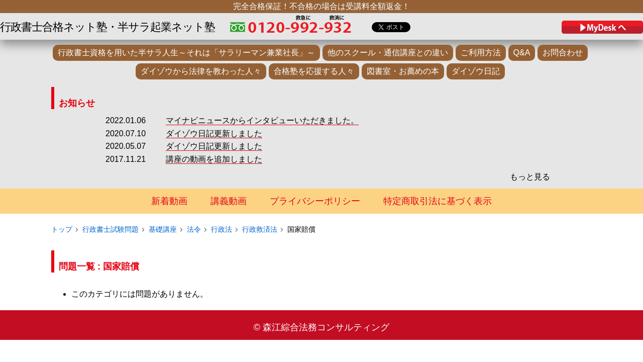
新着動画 (169, 201)
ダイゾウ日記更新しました (214, 133)
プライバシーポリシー (315, 201)
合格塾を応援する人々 (314, 71)
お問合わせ (563, 52)
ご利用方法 (481, 52)
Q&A (521, 52)
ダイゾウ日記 (476, 71)
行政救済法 (259, 229)
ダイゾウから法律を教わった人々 (201, 71)
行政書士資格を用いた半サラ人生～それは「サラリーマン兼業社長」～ (186, 52)
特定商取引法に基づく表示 (437, 201)
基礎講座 (163, 229)
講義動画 (228, 201)
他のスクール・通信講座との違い (388, 52)
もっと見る (530, 176)
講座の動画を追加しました (214, 159)
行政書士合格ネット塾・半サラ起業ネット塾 (107, 27)
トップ (61, 229)
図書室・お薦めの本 (403, 71)
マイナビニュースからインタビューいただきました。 (262, 120)
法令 (194, 229)
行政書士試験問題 (110, 229)
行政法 (221, 229)
